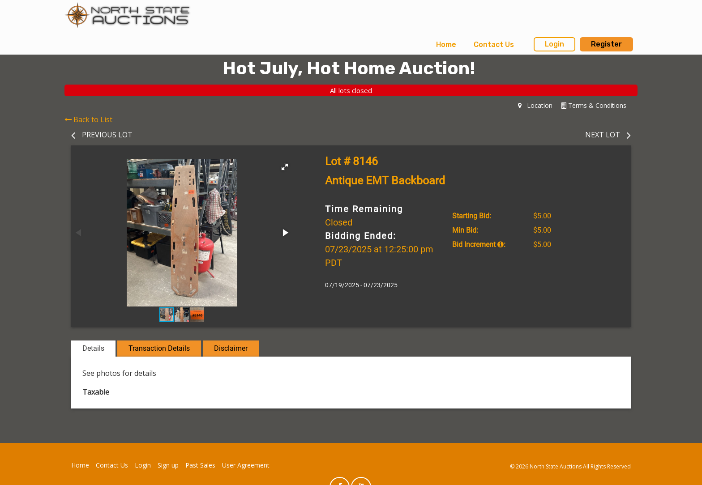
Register (606, 44)
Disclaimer (231, 348)
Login (554, 44)
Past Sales (200, 465)
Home (446, 44)
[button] (285, 167)
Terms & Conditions (593, 105)
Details (93, 348)
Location (535, 105)
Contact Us (494, 44)
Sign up (168, 465)
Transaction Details (159, 348)
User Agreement (246, 465)
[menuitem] (446, 44)
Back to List (88, 119)
